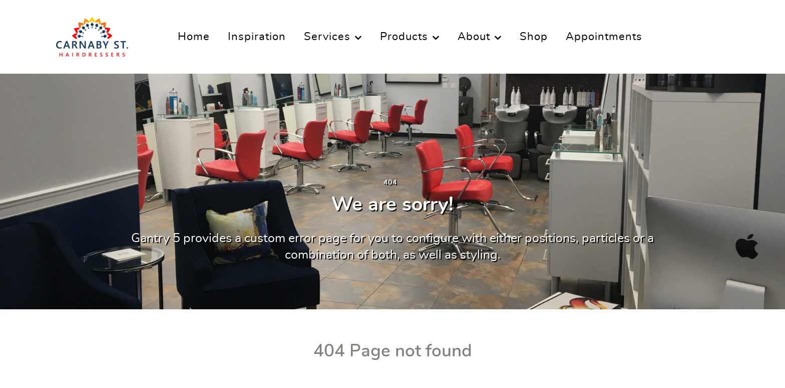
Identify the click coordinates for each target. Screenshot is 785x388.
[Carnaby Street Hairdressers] (92, 34)
